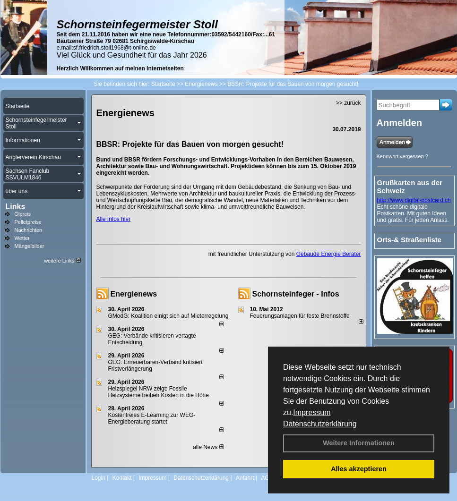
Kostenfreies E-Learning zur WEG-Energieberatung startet (152, 418)
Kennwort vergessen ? (402, 156)
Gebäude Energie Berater (328, 254)
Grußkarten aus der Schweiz (409, 186)
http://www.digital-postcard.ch (414, 200)
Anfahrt (245, 478)
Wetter (22, 238)
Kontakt (122, 478)
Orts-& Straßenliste (409, 240)
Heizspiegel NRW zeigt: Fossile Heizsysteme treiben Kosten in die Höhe (158, 392)
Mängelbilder (29, 246)
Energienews (134, 294)
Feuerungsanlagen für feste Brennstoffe (300, 316)
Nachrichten (29, 230)
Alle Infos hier (113, 219)
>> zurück (348, 103)
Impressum (311, 412)
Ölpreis (23, 214)
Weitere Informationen (359, 443)
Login (98, 478)
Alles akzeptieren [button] (359, 469)
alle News (208, 447)
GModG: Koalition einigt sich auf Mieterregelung (168, 316)
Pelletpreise (28, 222)
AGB (267, 478)
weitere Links (62, 260)
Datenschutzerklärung (320, 424)
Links (16, 207)
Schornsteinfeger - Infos (295, 294)
